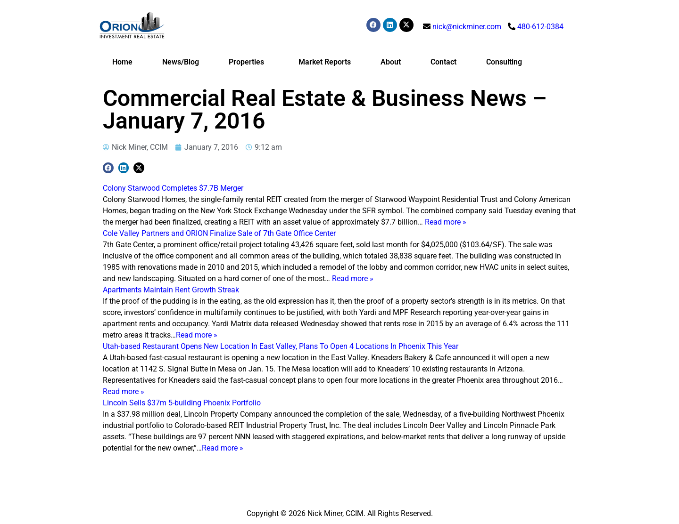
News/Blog (180, 61)
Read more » (445, 222)
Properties (249, 62)
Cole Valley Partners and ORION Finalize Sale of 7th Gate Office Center (219, 233)
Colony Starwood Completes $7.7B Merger (173, 188)
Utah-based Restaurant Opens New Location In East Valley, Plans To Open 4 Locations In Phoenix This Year (280, 346)
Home (122, 61)
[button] (108, 167)
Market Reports (324, 61)
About (391, 61)
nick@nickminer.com (466, 26)
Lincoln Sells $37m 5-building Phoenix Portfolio (182, 402)
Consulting (504, 61)
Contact (443, 61)
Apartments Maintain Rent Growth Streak (171, 289)
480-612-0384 (540, 26)
